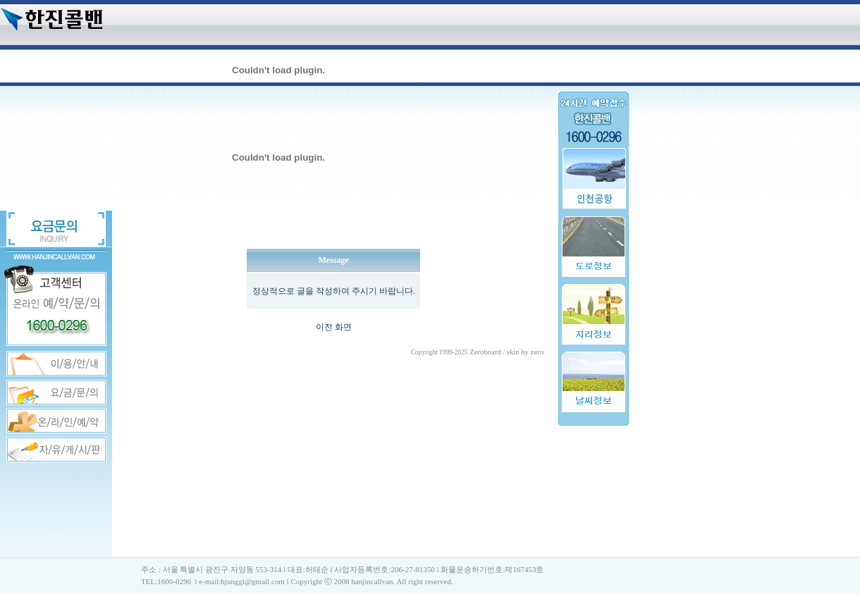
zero (537, 351)
